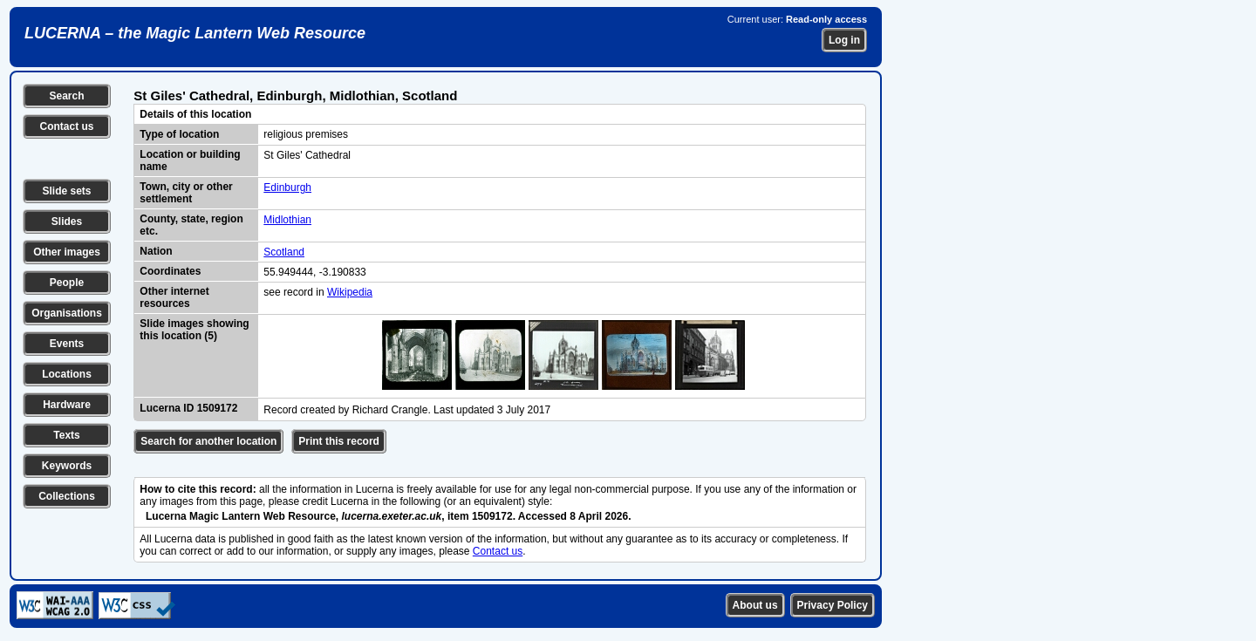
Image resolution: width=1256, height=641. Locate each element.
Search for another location (208, 441)
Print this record (338, 441)
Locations (67, 374)
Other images (66, 252)
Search (66, 96)
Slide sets (66, 191)
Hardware (67, 405)
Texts (66, 435)
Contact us (66, 126)
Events (67, 344)
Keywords (67, 466)
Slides (66, 221)
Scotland (283, 252)
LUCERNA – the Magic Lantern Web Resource (194, 33)
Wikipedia (349, 292)
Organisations (66, 313)
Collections (66, 496)
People (67, 282)
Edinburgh (287, 187)
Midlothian (287, 220)
